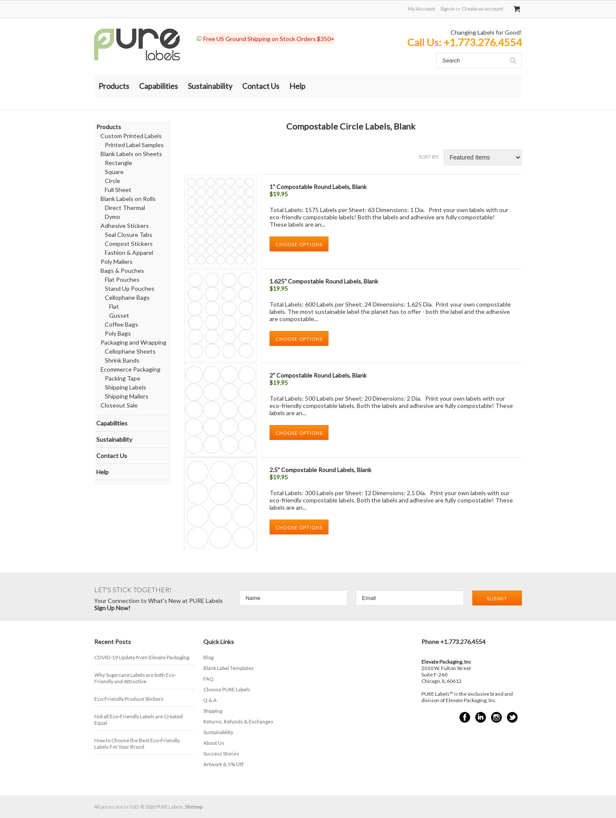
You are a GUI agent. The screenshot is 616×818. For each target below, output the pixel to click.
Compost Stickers (129, 243)
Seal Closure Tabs (128, 234)
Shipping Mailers (126, 396)
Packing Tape (122, 378)
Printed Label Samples (134, 144)
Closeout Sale (119, 405)
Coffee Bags (121, 324)
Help (297, 86)
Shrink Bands (122, 360)
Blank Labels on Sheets (131, 153)
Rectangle (118, 162)
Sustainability (210, 86)
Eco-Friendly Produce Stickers (128, 699)
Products (113, 86)
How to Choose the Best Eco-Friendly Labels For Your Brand (137, 743)
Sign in (447, 9)
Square (114, 171)
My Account (421, 9)
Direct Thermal (125, 207)
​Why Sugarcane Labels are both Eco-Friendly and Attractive (135, 678)
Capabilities (158, 86)
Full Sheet (118, 189)
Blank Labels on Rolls (128, 198)
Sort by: (428, 157)
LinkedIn (480, 717)
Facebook (464, 717)
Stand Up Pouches (129, 288)
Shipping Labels (125, 387)
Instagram (496, 717)
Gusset (119, 315)
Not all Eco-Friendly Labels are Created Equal (138, 719)
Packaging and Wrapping (133, 342)
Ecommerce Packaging (130, 369)
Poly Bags (118, 333)
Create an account (482, 9)
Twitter (512, 717)
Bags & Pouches (122, 270)
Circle (112, 180)
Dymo (112, 216)
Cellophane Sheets (130, 351)
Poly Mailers (117, 261)
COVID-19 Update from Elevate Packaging (141, 657)
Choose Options (299, 244)
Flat (114, 306)
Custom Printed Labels (131, 135)
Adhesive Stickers (125, 225)
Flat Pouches (122, 279)
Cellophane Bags (127, 297)
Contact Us (260, 86)
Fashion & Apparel (129, 252)
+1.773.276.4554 (483, 42)
